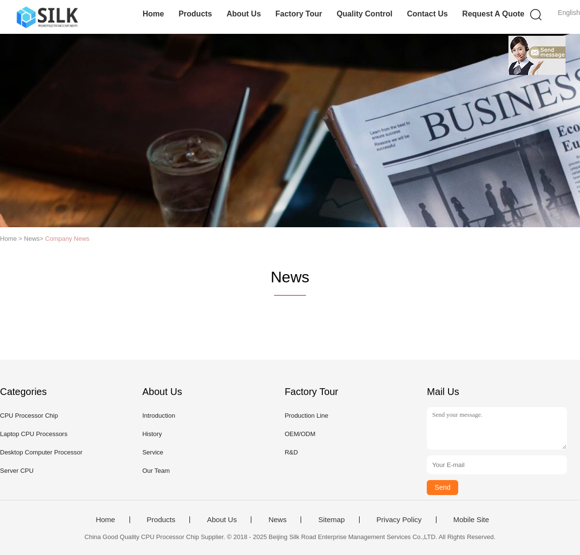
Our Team (156, 470)
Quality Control (364, 14)
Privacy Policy (399, 519)
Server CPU (16, 470)
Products (195, 14)
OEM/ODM (300, 434)
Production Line (306, 415)
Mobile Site (471, 519)
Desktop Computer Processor (41, 452)
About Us (244, 14)
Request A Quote (493, 14)
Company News (67, 238)
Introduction (158, 415)
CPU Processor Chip (29, 415)
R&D (291, 452)
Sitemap (331, 519)
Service (152, 452)
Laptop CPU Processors (33, 434)
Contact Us (427, 14)
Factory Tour (299, 14)
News (277, 519)
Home (153, 14)
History (151, 434)
